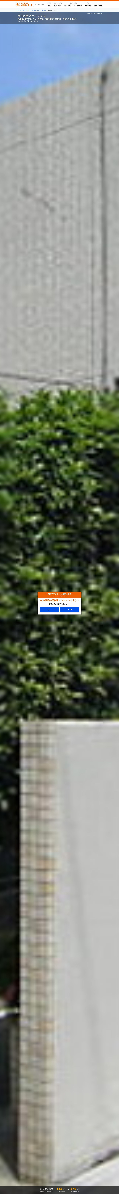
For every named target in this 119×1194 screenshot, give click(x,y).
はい (49, 609)
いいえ (69, 609)
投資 (95, 5)
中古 (60, 5)
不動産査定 (88, 5)
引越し (100, 5)
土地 (74, 5)
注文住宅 (79, 5)
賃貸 (49, 5)
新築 (56, 5)
